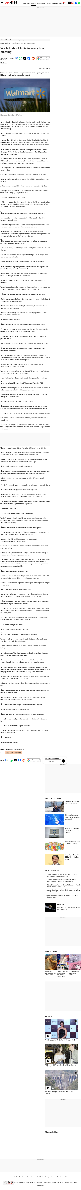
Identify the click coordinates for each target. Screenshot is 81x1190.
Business (7, 43)
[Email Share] (16, 58)
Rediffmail (40, 1177)
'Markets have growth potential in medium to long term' (72, 817)
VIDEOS (48, 1016)
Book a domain (31, 1177)
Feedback (60, 1182)
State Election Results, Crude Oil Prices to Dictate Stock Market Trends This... (64, 886)
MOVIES (39, 3)
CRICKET (43, 3)
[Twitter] (69, 2)
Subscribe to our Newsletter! (52, 758)
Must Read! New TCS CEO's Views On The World (72, 857)
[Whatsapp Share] (20, 58)
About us (66, 1182)
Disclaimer (39, 1182)
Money (47, 1177)
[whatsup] (79, 2)
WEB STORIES (51, 951)
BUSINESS (33, 3)
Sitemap (54, 1182)
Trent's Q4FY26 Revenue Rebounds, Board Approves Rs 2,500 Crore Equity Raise (61, 880)
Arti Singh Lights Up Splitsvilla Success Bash (60, 1040)
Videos (53, 1177)
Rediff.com (22, 1182)
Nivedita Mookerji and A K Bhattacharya (12, 749)
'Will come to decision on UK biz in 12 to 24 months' (72, 830)
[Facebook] (76, 2)
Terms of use (73, 1182)
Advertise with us (30, 1182)
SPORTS (49, 3)
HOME (24, 3)
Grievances (40, 1185)
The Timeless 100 (62, 1177)
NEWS (28, 3)
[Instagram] (72, 2)
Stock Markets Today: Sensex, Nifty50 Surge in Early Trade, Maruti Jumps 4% (63, 875)
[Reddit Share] (33, 58)
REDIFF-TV (61, 3)
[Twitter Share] (24, 58)
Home (2, 43)
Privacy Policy (47, 1182)
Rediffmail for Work (19, 1177)
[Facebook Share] (29, 58)
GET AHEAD (55, 3)
